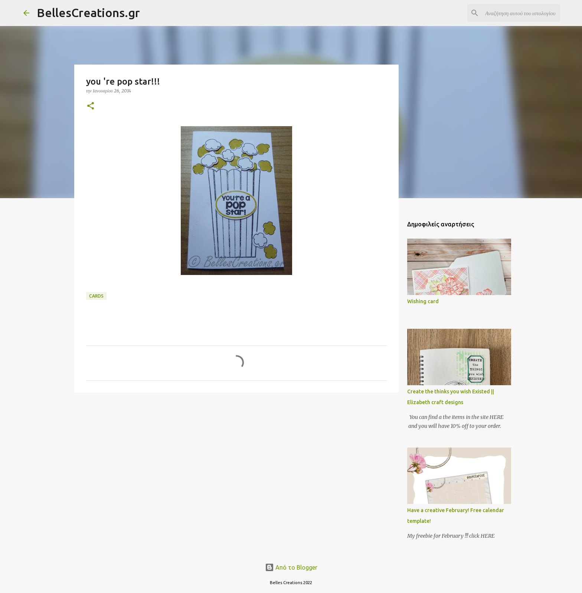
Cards (96, 296)
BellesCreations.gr (88, 12)
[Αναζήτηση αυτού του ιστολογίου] (521, 13)
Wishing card (423, 301)
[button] (90, 106)
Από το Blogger (291, 567)
